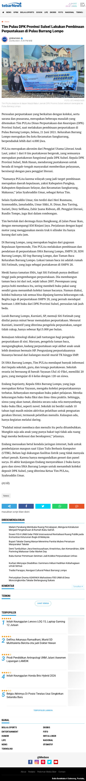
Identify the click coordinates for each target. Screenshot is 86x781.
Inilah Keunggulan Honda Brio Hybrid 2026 (31, 675)
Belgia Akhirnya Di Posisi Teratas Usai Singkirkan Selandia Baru (35, 695)
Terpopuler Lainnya (43, 710)
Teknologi (7, 748)
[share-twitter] (43, 506)
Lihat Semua (43, 603)
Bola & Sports (27, 12)
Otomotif (48, 744)
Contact (61, 772)
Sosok (39, 12)
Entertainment (10, 731)
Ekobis (53, 12)
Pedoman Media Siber (46, 772)
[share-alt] (9, 506)
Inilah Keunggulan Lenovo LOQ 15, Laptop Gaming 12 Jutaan (36, 623)
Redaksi (31, 772)
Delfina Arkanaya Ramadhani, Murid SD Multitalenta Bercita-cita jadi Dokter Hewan (31, 641)
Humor (5, 736)
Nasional (69, 12)
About (23, 772)
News (8, 12)
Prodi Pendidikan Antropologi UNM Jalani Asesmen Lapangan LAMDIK (36, 659)
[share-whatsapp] (59, 506)
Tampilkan (78, 586)
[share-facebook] (26, 506)
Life (46, 12)
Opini (15, 12)
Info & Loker (49, 736)
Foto (60, 12)
